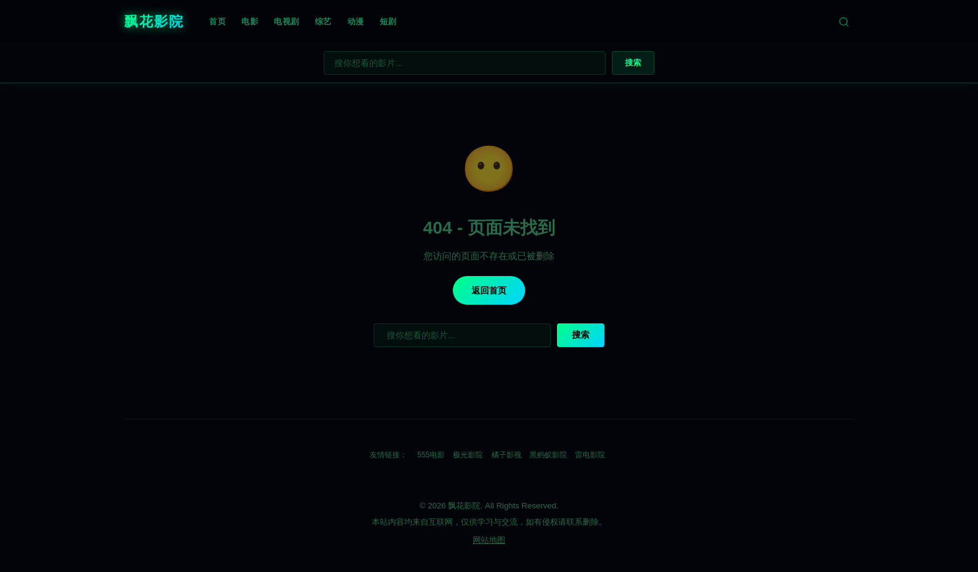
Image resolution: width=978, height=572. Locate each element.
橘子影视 (506, 454)
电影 (249, 21)
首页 (217, 21)
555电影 (431, 454)
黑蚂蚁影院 (548, 454)
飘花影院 (154, 21)
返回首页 (489, 290)
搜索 (633, 62)
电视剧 (286, 21)
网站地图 (489, 540)
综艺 (323, 21)
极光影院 (468, 454)
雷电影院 (590, 454)
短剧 (388, 21)
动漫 (355, 21)
